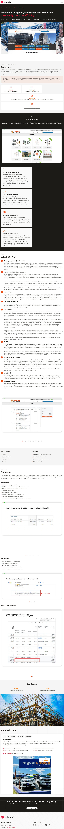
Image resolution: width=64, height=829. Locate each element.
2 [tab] (24, 402)
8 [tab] (33, 402)
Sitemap (61, 827)
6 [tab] (30, 402)
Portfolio (3, 808)
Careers (46, 800)
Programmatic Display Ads (29, 810)
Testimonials (4, 810)
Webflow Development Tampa (51, 818)
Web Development (26, 803)
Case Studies (9, 7)
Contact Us (46, 805)
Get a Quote (31, 769)
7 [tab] (32, 402)
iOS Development (26, 821)
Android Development (27, 818)
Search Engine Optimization (29, 805)
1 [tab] (22, 402)
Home (2, 7)
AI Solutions (25, 800)
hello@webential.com (6, 786)
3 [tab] (25, 402)
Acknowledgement (5, 818)
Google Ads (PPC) (26, 808)
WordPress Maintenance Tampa (51, 816)
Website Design (26, 816)
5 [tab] (28, 402)
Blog (2, 816)
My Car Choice (8, 701)
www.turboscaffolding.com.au (32, 108)
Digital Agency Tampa (49, 813)
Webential (7, 827)
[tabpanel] (32, 376)
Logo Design (25, 813)
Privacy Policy (54, 827)
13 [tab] (41, 402)
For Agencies (4, 803)
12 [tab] (40, 402)
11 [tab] (38, 402)
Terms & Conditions (45, 827)
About (2, 813)
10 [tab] (36, 402)
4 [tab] (27, 402)
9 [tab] (35, 402)
